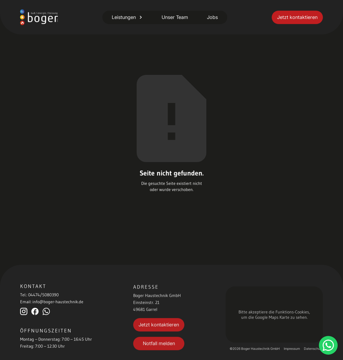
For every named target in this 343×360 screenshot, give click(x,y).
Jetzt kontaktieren (297, 17)
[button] (127, 17)
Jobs (212, 17)
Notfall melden (159, 344)
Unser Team (175, 17)
